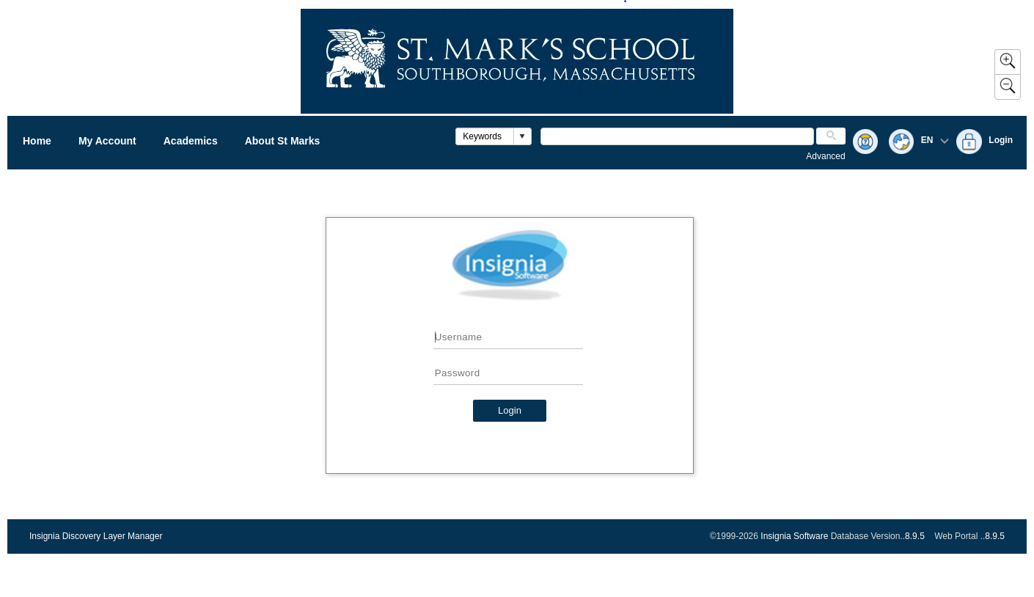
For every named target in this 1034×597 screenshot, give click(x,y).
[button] (522, 136)
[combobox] (485, 136)
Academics (191, 141)
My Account (107, 141)
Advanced (825, 156)
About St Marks (282, 141)
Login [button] (509, 410)
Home (37, 141)
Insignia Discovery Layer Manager (95, 536)
